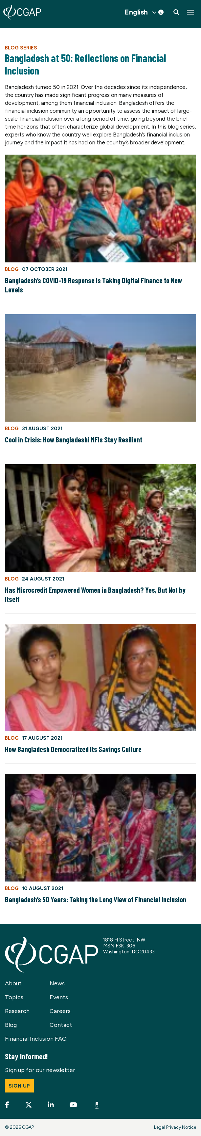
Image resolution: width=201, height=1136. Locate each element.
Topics (14, 997)
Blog (11, 1025)
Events (59, 997)
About (13, 983)
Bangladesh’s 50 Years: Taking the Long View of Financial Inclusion (95, 899)
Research (17, 1011)
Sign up (19, 1086)
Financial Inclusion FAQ (36, 1038)
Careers (60, 1011)
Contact (61, 1025)
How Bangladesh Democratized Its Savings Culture (73, 749)
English (136, 12)
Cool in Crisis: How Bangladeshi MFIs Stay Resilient (73, 439)
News (57, 983)
